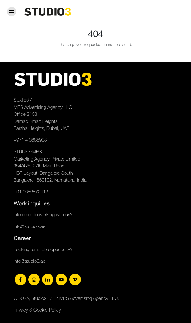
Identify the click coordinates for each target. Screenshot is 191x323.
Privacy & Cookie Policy (37, 310)
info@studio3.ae (29, 226)
